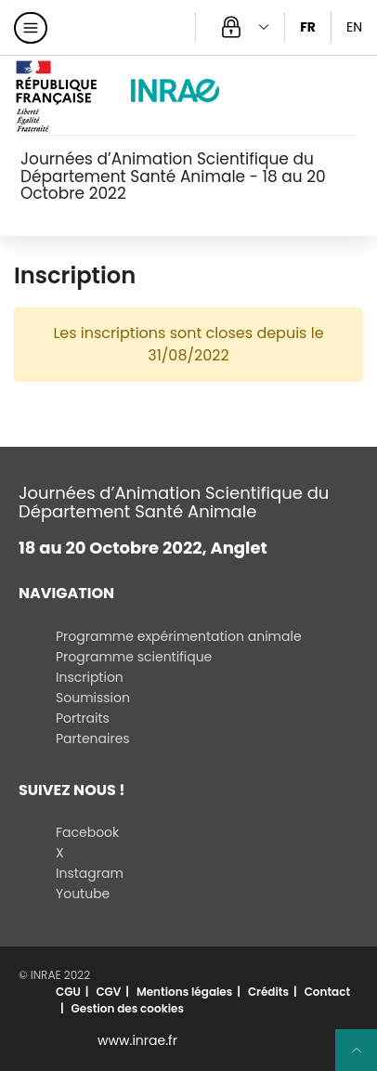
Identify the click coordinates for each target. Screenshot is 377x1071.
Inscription (90, 677)
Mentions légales (184, 991)
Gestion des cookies (128, 1008)
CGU (68, 991)
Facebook (87, 832)
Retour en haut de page (364, 1058)
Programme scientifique (134, 656)
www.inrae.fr (137, 1040)
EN (354, 27)
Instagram (90, 873)
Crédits (268, 991)
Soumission (93, 697)
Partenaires (93, 738)
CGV (108, 991)
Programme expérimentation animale (179, 636)
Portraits (83, 718)
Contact (327, 991)
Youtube (83, 893)
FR (308, 27)
